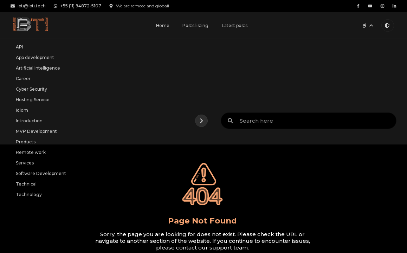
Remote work (31, 152)
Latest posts (234, 25)
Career (23, 78)
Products (25, 141)
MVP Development (36, 131)
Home (162, 25)
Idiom (22, 110)
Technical (26, 184)
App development (35, 57)
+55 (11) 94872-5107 (77, 5)
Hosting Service (33, 99)
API (19, 47)
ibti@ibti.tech (28, 5)
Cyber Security (31, 89)
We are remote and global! (139, 5)
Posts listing (195, 25)
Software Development (41, 173)
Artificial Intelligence (38, 68)
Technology (29, 194)
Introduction (29, 120)
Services (25, 163)
